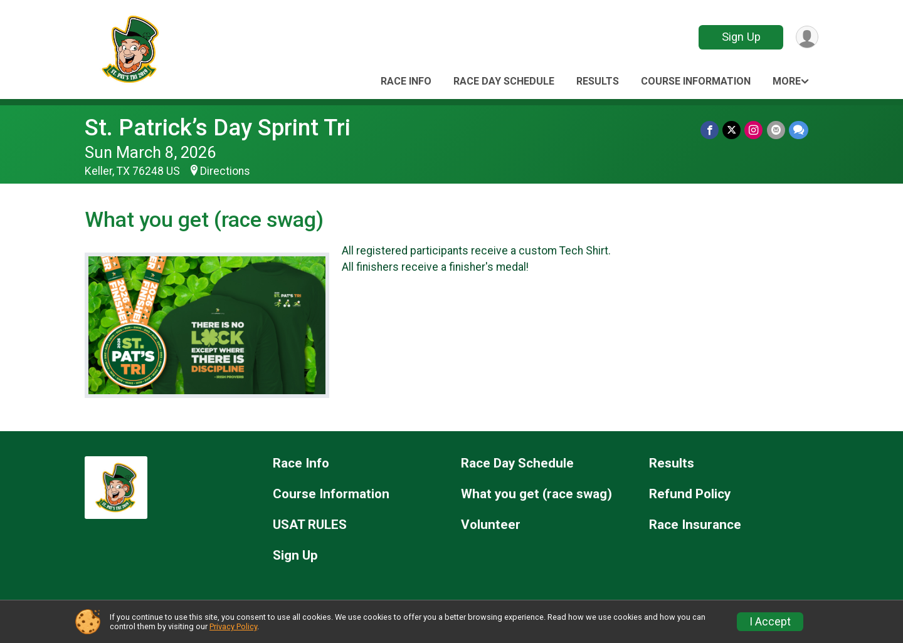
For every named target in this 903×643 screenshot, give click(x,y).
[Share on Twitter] (732, 130)
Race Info (406, 81)
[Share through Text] (798, 130)
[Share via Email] (776, 130)
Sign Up (740, 36)
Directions (225, 171)
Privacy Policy (233, 626)
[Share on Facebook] (710, 130)
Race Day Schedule (503, 81)
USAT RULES (310, 525)
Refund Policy (690, 494)
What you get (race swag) (536, 494)
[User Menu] (806, 37)
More (787, 81)
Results (597, 81)
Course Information (696, 81)
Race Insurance (695, 525)
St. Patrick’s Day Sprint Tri (218, 127)
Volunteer (490, 525)
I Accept (770, 621)
